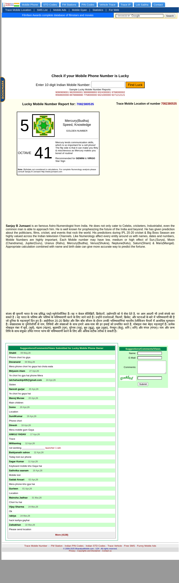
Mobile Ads (59, 10)
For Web (114, 10)
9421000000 (104, 95)
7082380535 (169, 103)
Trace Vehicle (114, 545)
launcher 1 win (53, 448)
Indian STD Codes (95, 545)
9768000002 (118, 92)
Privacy (72, 551)
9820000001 (76, 92)
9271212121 (118, 95)
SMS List (42, 10)
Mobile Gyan (79, 10)
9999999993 (90, 92)
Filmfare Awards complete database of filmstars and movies (57, 15)
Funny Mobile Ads (146, 545)
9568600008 (62, 95)
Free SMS (129, 545)
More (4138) (61, 534)
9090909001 (62, 92)
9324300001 (104, 92)
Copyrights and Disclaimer (88, 551)
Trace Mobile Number (35, 545)
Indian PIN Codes (74, 545)
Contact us (107, 551)
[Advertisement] (90, 44)
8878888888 (76, 95)
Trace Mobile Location (18, 10)
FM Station (56, 545)
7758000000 (90, 95)
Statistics (98, 10)
